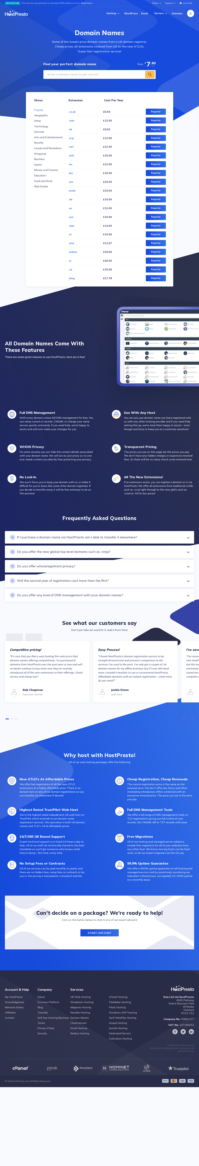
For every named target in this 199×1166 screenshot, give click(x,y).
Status (156, 3)
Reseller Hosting (80, 1017)
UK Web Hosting (80, 1001)
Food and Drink (43, 181)
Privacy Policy (46, 1033)
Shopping (40, 153)
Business (39, 159)
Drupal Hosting (118, 1027)
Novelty (39, 142)
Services (39, 131)
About (41, 1001)
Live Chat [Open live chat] (186, 3)
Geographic (41, 115)
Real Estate (41, 186)
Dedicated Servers (120, 1038)
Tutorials (43, 1017)
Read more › (87, 3)
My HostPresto (14, 1001)
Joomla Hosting (118, 1033)
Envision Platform (48, 1007)
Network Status (14, 1012)
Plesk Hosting (117, 1012)
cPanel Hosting (118, 1001)
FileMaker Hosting (120, 1007)
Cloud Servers (78, 1027)
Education (40, 175)
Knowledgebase (14, 1007)
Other (37, 120)
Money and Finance (46, 170)
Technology (41, 126)
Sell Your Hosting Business (53, 1022)
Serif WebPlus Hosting (122, 1022)
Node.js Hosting (79, 1038)
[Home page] (16, 13)
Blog (40, 1012)
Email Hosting (78, 1033)
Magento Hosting (80, 1012)
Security (42, 1038)
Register (156, 111)
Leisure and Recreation (47, 148)
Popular (38, 110)
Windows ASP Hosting (123, 1017)
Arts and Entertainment (48, 137)
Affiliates (10, 1017)
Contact (9, 1022)
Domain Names (79, 1022)
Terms (41, 1027)
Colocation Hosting (120, 1043)
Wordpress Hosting (81, 1007)
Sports (38, 164)
